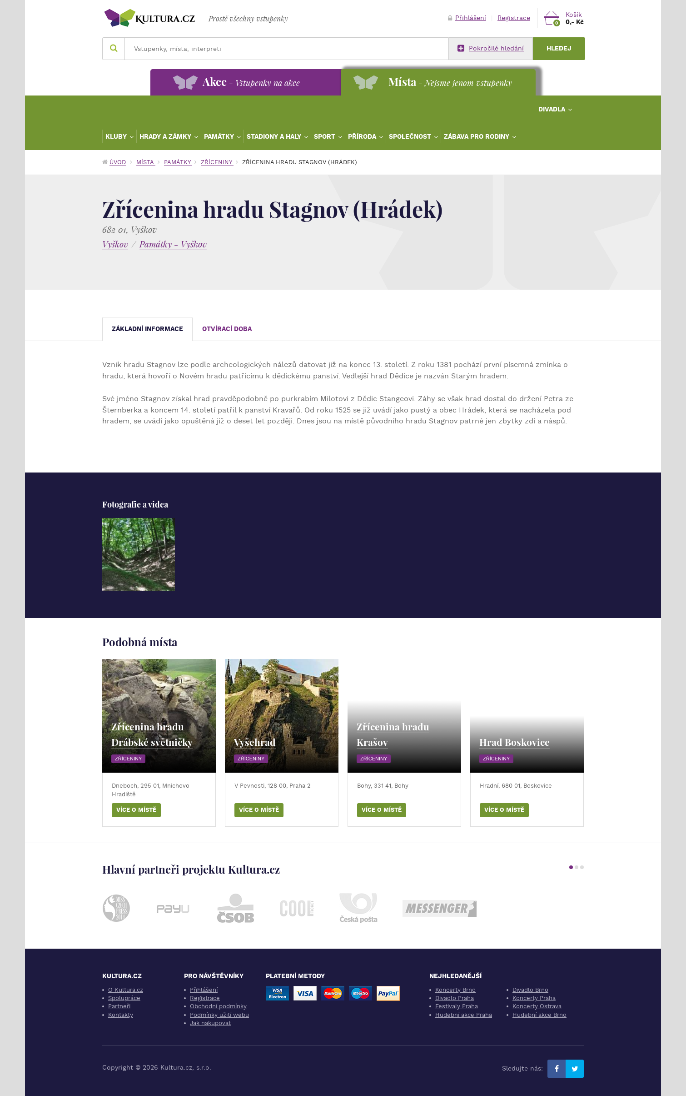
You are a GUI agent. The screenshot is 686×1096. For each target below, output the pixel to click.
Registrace (513, 18)
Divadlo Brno (530, 989)
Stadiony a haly (275, 136)
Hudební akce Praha (463, 1014)
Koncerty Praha (534, 998)
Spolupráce (124, 998)
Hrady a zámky (166, 136)
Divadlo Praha (454, 998)
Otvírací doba (227, 329)
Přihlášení (467, 18)
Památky (220, 136)
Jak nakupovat (210, 1023)
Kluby (117, 136)
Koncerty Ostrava (537, 1006)
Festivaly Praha (456, 1006)
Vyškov (115, 244)
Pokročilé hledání (490, 49)
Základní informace (147, 329)
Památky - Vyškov (173, 244)
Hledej (559, 48)
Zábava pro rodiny (477, 136)
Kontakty (120, 1014)
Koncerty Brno (455, 989)
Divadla (552, 109)
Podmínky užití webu (219, 1014)
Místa (145, 162)
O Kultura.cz (125, 989)
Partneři (119, 1006)
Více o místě (136, 809)
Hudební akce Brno (539, 1014)
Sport (325, 136)
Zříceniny (217, 162)
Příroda (363, 136)
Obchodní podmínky (218, 1006)
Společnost (411, 136)
